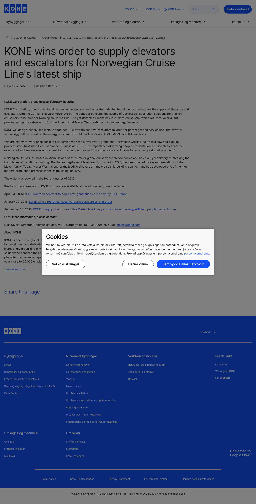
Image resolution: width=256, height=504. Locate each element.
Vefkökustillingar (65, 264)
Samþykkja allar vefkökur (183, 264)
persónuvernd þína (196, 253)
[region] (128, 252)
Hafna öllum (138, 264)
